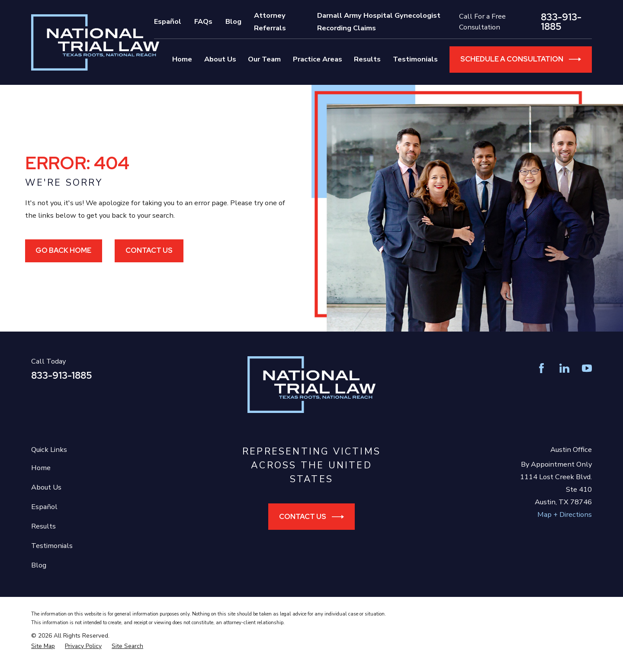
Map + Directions (564, 514)
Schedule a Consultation (520, 59)
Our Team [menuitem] (264, 59)
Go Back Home (63, 250)
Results (43, 526)
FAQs (203, 21)
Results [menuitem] (367, 59)
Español (167, 21)
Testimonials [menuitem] (415, 59)
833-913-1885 (561, 22)
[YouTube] (587, 368)
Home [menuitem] (182, 59)
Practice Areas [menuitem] (317, 59)
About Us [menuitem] (220, 59)
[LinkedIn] (564, 368)
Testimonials (52, 546)
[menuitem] (43, 646)
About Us (46, 487)
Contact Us (149, 250)
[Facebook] (541, 368)
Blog (233, 21)
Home (41, 468)
